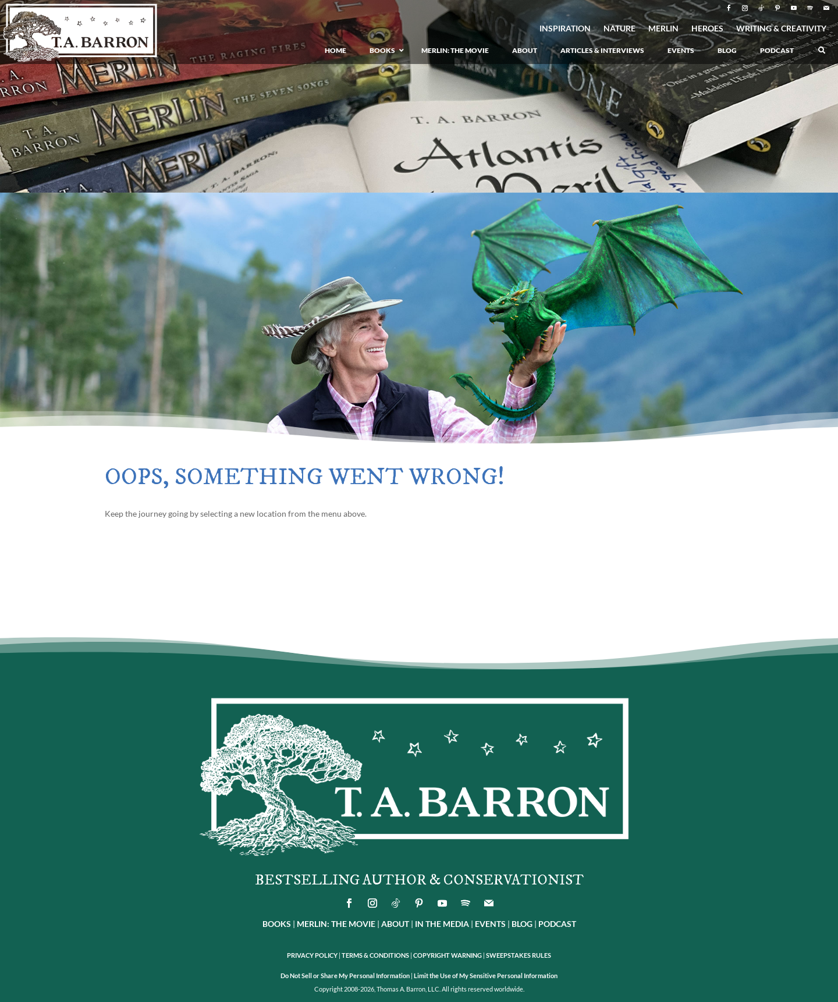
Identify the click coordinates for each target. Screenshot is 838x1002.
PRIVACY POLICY (312, 955)
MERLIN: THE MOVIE (336, 924)
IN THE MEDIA (442, 924)
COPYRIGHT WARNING (447, 955)
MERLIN (663, 28)
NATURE (619, 28)
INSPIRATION (565, 28)
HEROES (707, 28)
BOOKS (276, 924)
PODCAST (557, 924)
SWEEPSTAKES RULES (518, 955)
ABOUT (395, 924)
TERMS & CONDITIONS (375, 955)
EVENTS (490, 924)
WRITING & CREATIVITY (781, 28)
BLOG (522, 924)
